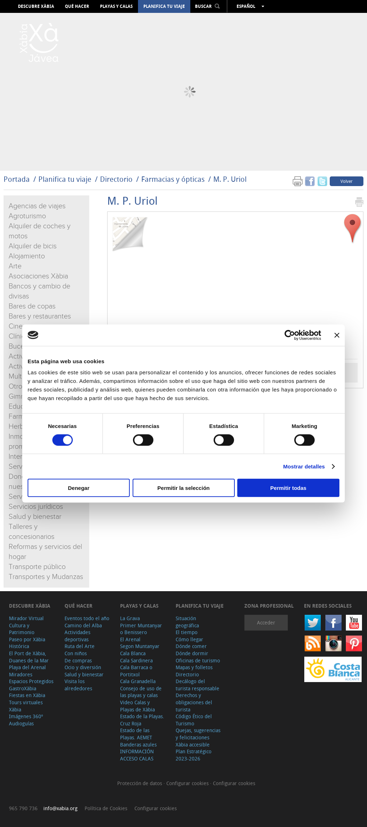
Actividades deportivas (77, 636)
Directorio (117, 179)
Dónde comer (191, 646)
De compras (78, 660)
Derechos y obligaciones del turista (194, 702)
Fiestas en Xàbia (27, 695)
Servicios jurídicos (36, 506)
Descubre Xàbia (36, 6)
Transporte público (37, 567)
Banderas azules (138, 744)
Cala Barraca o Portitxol (136, 671)
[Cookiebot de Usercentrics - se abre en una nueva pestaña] (289, 335)
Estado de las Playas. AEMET (136, 734)
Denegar (78, 488)
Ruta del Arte (80, 646)
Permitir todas (288, 488)
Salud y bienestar (35, 516)
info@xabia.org (60, 808)
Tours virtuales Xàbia (26, 706)
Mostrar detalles (304, 466)
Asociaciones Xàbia (38, 276)
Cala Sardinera (136, 660)
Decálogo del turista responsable (197, 685)
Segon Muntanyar (139, 646)
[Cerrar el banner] (336, 334)
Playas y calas (116, 6)
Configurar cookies (188, 783)
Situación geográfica (187, 622)
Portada (17, 179)
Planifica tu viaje (164, 6)
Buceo (18, 346)
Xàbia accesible (193, 744)
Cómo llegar (189, 639)
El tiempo (186, 632)
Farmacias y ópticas (173, 179)
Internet (20, 456)
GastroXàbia (22, 688)
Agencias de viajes (37, 206)
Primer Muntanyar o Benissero (141, 629)
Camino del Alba (83, 625)
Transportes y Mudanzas (46, 577)
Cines (17, 326)
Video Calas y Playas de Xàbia (137, 706)
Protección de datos (140, 783)
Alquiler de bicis (33, 246)
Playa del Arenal (27, 667)
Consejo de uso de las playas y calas (141, 692)
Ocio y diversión (83, 667)
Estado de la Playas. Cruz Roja (142, 720)
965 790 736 (23, 808)
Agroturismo (27, 216)
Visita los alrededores (78, 685)
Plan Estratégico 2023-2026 (193, 755)
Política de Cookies (106, 808)
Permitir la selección (183, 488)
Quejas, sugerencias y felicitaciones (198, 734)
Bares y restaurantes (40, 316)
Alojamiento (27, 256)
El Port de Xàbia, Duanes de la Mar (29, 657)
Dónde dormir (192, 653)
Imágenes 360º (26, 716)
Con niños (76, 653)
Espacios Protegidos (31, 681)
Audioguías (21, 723)
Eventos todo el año (87, 618)
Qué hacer (77, 6)
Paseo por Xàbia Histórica (27, 643)
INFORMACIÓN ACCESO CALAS (137, 755)
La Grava (130, 618)
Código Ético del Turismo (194, 720)
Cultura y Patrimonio (21, 629)
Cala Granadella (138, 681)
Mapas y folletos (194, 667)
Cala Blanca (133, 653)
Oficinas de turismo (198, 660)
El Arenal (130, 639)
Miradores (20, 674)
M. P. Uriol (230, 179)
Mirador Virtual (26, 618)
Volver (346, 181)
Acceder (266, 622)
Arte (15, 266)
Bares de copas (32, 306)
